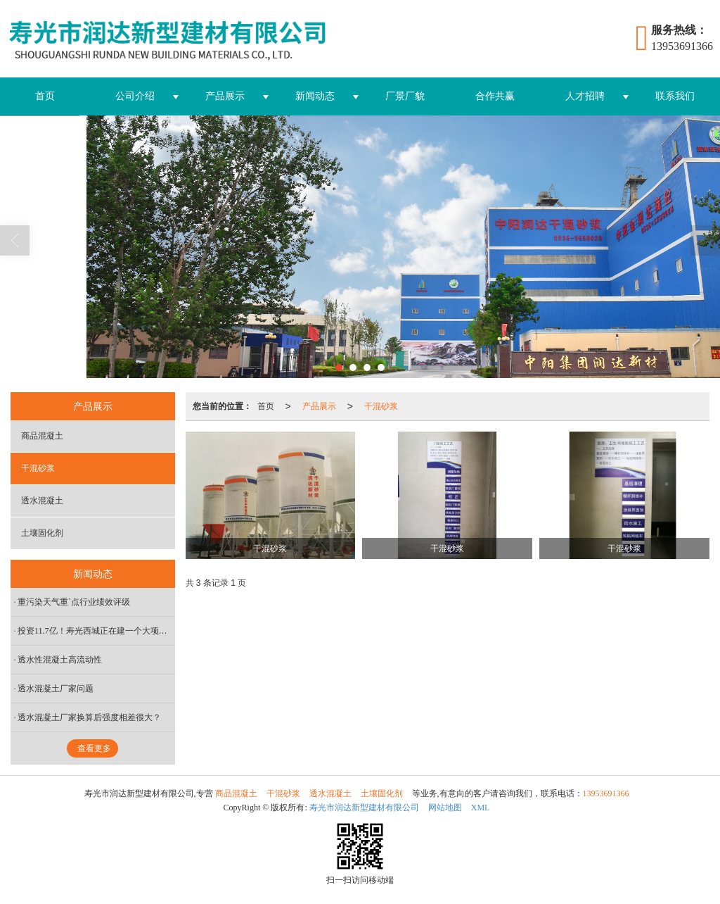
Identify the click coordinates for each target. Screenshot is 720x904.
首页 (45, 96)
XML (480, 807)
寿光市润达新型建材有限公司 (364, 807)
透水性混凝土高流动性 (60, 660)
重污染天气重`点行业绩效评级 (74, 602)
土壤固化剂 (42, 533)
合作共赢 (495, 96)
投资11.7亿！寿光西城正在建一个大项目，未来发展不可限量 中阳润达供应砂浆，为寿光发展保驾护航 (96, 631)
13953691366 (606, 793)
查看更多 (94, 748)
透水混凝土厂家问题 (56, 688)
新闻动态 (315, 96)
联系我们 (675, 96)
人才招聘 (585, 96)
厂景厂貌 (405, 96)
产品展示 (225, 96)
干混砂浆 (381, 406)
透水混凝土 (42, 501)
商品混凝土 (42, 436)
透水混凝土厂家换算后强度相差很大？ (89, 717)
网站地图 (445, 807)
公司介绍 (135, 96)
